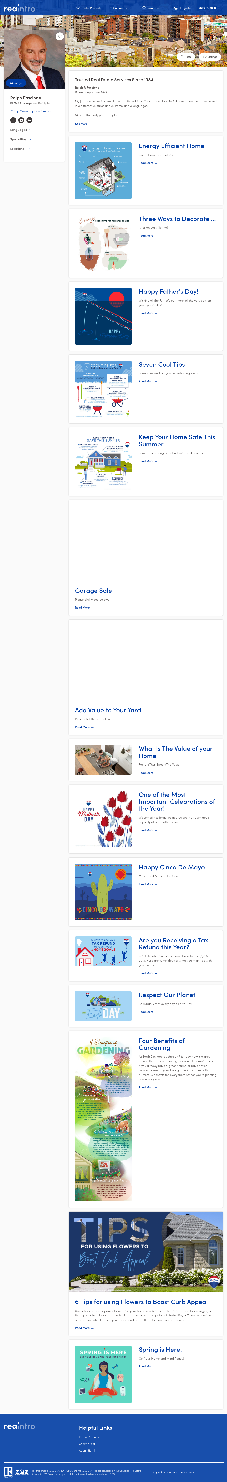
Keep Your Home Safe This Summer (177, 440)
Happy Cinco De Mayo (172, 866)
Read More (148, 163)
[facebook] (13, 120)
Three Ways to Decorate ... (177, 218)
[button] (89, 7)
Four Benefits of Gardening (162, 1044)
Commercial (87, 1444)
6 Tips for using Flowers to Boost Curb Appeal (141, 1301)
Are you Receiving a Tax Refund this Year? (173, 943)
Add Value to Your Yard (108, 709)
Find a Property (89, 1437)
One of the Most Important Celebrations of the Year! (177, 801)
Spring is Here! (160, 1349)
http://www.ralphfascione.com (31, 111)
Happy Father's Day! (168, 291)
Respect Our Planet (167, 994)
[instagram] (21, 120)
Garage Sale (93, 590)
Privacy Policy (187, 1472)
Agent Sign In (87, 1450)
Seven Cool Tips (162, 364)
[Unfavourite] (60, 36)
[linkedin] (29, 120)
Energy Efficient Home (171, 145)
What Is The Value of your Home (175, 752)
